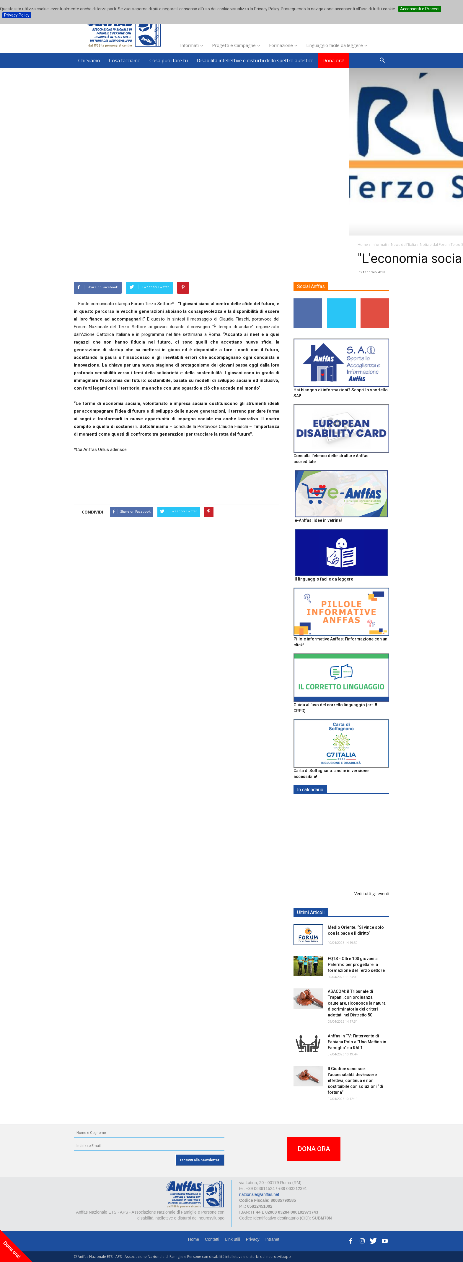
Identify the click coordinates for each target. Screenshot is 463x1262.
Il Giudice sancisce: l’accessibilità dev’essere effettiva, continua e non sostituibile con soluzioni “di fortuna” (355, 1080)
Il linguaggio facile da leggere (324, 579)
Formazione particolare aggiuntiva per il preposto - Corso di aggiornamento (354, 841)
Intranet (272, 1239)
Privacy (253, 1239)
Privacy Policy (17, 15)
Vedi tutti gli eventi (371, 893)
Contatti (212, 1239)
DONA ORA (314, 1149)
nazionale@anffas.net (259, 1194)
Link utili (232, 1239)
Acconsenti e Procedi (419, 8)
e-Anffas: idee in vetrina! (318, 520)
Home (193, 1239)
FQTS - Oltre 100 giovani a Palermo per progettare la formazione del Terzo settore (356, 964)
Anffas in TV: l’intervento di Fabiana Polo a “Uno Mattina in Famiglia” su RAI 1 (357, 1042)
